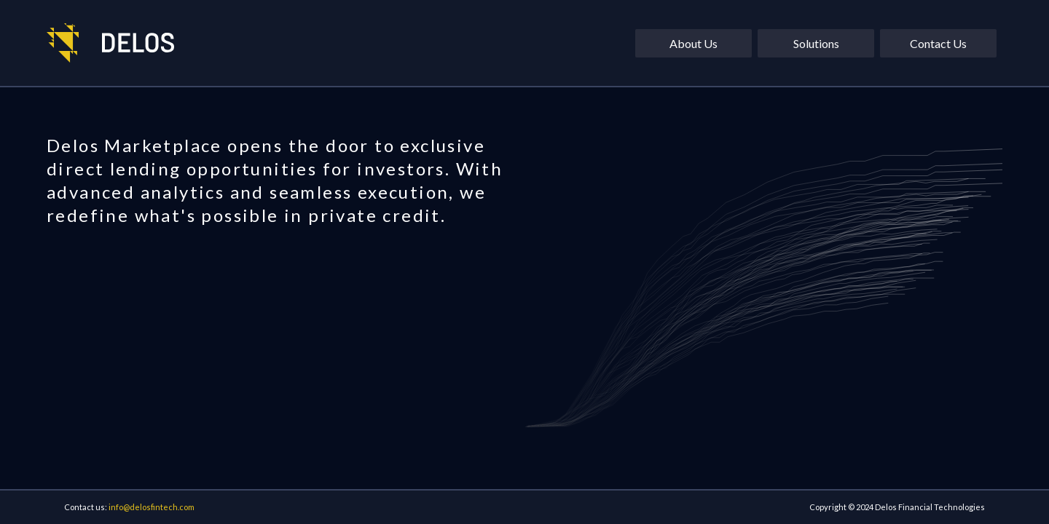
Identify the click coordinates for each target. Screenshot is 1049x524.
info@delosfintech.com (152, 507)
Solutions (816, 43)
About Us (693, 43)
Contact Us (938, 43)
